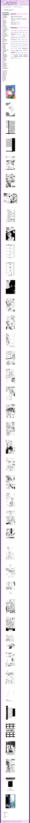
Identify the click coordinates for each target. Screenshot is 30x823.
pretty (12, 44)
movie (17, 43)
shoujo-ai (25, 48)
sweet (13, 52)
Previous (5, 816)
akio (15, 30)
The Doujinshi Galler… (7, 6)
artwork (17, 34)
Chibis (12, 36)
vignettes (13, 58)
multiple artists (21, 43)
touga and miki (22, 52)
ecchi (26, 37)
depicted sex (14, 37)
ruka (17, 46)
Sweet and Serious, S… (19, 6)
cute (24, 36)
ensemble (13, 39)
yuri (19, 58)
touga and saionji (19, 54)
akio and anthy (20, 30)
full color (18, 39)
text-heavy (17, 52)
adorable (12, 30)
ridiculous (20, 44)
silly (17, 50)
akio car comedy (21, 19)
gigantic (23, 39)
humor (14, 41)
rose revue (13, 46)
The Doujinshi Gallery (23, 4)
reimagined (24, 18)
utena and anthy (21, 56)
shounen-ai (13, 50)
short (19, 48)
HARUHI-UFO (17, 22)
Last (7, 816)
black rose (25, 34)
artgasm (13, 34)
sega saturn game (24, 46)
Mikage (24, 41)
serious (12, 48)
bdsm (15, 18)
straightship (18, 18)
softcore (20, 50)
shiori (16, 48)
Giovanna (19, 23)
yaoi (18, 58)
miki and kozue (14, 19)
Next (7, 813)
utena (12, 56)
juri (17, 41)
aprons (26, 32)
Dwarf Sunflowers (21, 37)
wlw (16, 58)
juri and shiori (20, 41)
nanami (26, 43)
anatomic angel (17, 32)
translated (26, 54)
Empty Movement (23, 1)
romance (25, 44)
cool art (20, 35)
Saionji (19, 46)
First (4, 813)
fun (21, 39)
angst (23, 32)
